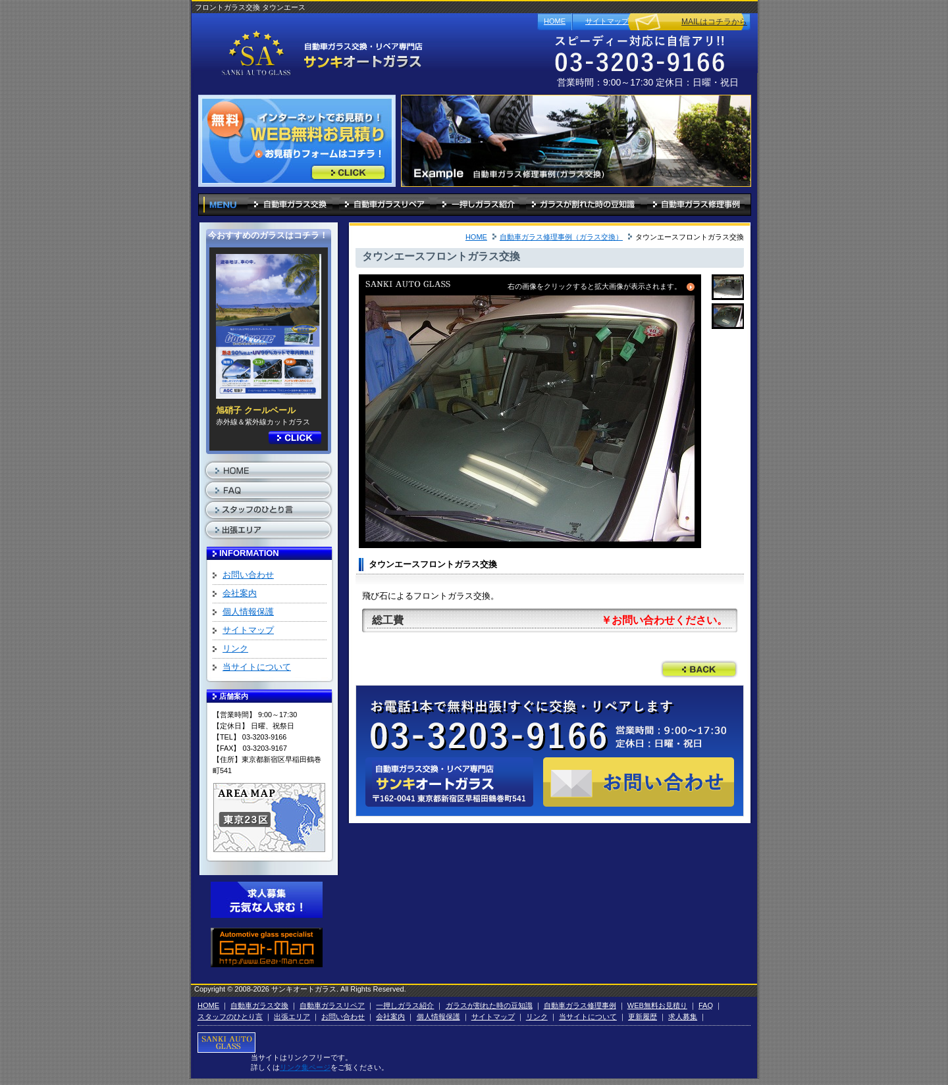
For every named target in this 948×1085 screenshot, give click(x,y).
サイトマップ (607, 21)
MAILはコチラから (714, 21)
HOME (555, 21)
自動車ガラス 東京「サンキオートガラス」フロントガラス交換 (318, 54)
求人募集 (267, 901)
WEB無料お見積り (657, 1005)
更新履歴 (642, 1017)
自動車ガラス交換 (290, 203)
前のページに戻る (699, 669)
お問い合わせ (248, 575)
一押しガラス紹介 (477, 203)
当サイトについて (257, 667)
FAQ (268, 490)
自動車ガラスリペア (384, 203)
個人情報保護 (248, 612)
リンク (235, 648)
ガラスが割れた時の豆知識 (583, 203)
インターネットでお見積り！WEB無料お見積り (348, 172)
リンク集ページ (305, 1067)
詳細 (295, 437)
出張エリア (268, 530)
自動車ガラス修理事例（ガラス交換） (561, 237)
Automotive (267, 947)
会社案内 (240, 593)
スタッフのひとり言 (268, 510)
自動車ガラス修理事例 (696, 203)
